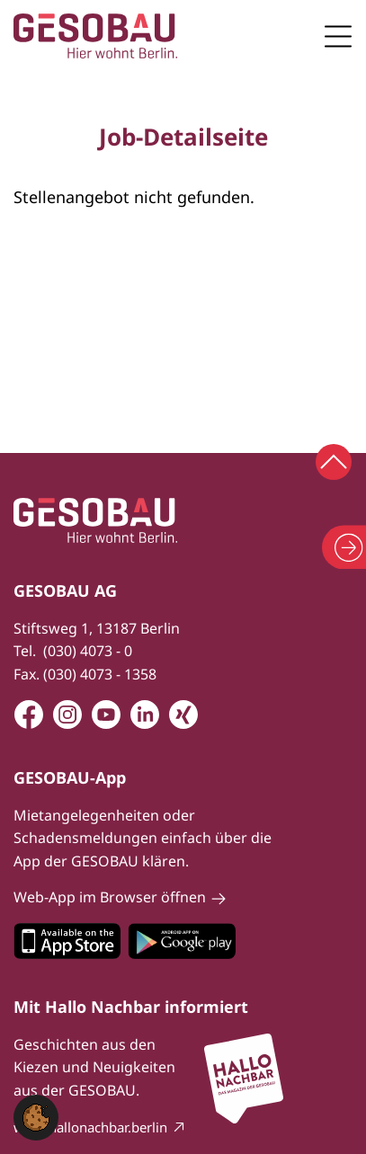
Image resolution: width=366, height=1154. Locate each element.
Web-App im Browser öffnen (109, 897)
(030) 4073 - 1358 (99, 674)
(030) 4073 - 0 (87, 651)
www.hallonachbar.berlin (90, 1127)
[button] (35, 1116)
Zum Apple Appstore (67, 941)
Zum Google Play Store (182, 941)
